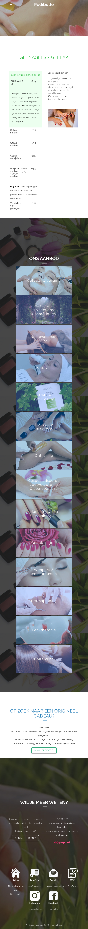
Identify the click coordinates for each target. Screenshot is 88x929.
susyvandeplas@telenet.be (58, 886)
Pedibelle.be (56, 925)
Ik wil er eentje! (44, 750)
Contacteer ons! (25, 838)
